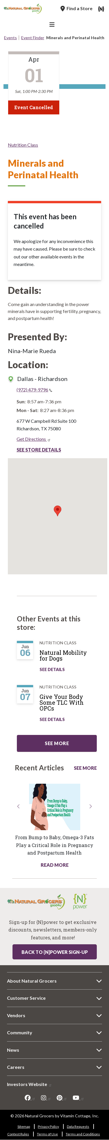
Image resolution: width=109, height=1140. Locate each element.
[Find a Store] (76, 8)
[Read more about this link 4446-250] (54, 807)
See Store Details (39, 449)
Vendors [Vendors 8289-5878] (16, 1015)
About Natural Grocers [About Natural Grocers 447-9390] (32, 980)
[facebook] (30, 1098)
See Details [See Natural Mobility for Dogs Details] (52, 669)
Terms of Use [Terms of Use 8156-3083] (47, 1134)
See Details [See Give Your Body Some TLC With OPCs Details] (52, 719)
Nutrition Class (23, 145)
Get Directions (34, 439)
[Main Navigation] (53, 25)
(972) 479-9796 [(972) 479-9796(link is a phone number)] (34, 389)
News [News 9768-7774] (13, 1050)
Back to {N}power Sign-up (55, 952)
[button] (18, 836)
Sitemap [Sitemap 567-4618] (23, 1126)
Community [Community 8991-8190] (19, 1032)
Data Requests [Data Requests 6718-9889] (78, 1126)
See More (85, 768)
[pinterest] (62, 1098)
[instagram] (46, 1098)
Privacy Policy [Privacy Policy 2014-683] (48, 1126)
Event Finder (32, 37)
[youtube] (78, 1098)
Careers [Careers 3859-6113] (15, 1067)
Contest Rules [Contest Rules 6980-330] (18, 1134)
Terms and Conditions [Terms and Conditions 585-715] (83, 1134)
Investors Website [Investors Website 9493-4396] (29, 1084)
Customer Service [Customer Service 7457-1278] (26, 998)
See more (57, 743)
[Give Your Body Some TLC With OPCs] (71, 705)
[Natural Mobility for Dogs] (71, 658)
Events (10, 37)
